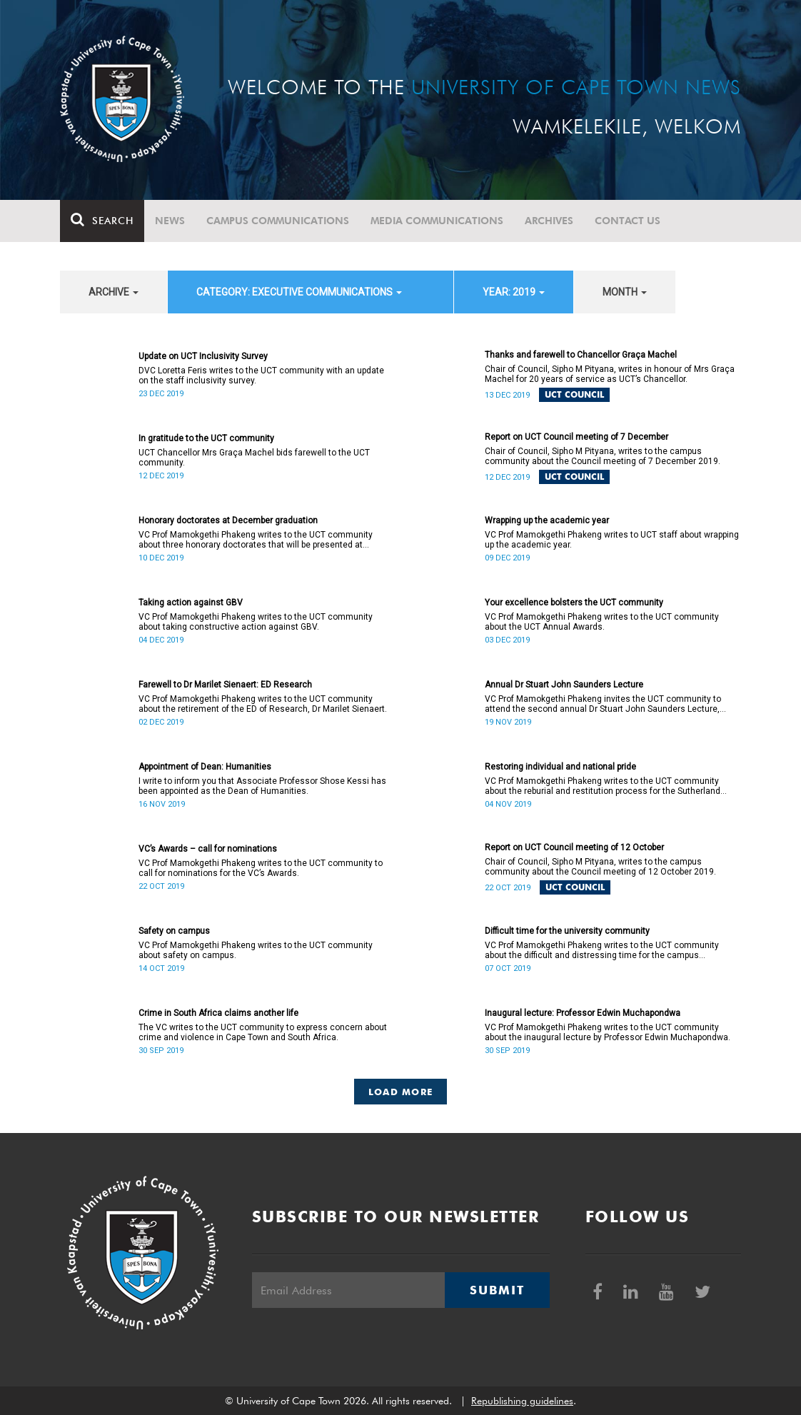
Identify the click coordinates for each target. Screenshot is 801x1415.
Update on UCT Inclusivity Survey (203, 356)
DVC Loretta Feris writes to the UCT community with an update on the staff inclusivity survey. (261, 376)
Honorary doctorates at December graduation (228, 520)
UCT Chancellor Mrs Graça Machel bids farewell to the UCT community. (254, 458)
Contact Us (627, 220)
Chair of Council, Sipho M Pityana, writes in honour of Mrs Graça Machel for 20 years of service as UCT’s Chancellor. (610, 374)
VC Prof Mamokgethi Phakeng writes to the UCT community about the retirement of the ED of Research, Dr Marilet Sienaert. (262, 704)
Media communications (437, 220)
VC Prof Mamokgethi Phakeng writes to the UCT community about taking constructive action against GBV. (255, 622)
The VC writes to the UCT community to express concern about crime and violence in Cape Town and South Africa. (262, 1032)
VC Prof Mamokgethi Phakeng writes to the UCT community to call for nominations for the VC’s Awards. (260, 868)
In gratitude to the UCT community (206, 438)
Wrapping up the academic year (547, 520)
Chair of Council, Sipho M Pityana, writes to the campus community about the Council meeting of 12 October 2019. (600, 867)
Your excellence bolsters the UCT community (574, 603)
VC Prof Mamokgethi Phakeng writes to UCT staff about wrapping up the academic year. (612, 540)
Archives (549, 220)
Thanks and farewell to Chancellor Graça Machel (581, 355)
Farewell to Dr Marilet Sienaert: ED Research (225, 685)
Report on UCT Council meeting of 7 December (576, 437)
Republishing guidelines (522, 1400)
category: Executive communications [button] (299, 292)
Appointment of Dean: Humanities (204, 767)
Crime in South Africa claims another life (218, 1013)
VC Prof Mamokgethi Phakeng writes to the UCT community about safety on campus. (255, 950)
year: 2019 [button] (514, 292)
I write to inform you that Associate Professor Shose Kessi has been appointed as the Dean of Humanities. (262, 786)
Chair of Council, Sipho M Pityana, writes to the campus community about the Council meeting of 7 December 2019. (602, 456)
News (170, 220)
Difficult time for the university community (567, 931)
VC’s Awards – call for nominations (207, 849)
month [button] (625, 292)
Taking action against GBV (190, 603)
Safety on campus (174, 931)
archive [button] (113, 292)
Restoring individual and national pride (560, 767)
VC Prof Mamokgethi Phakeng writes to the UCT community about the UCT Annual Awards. (602, 622)
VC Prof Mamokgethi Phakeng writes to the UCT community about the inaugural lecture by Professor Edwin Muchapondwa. (607, 1032)
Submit (497, 1290)
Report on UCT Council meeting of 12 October (574, 847)
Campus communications (277, 220)
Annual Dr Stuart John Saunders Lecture (564, 685)
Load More (400, 1091)
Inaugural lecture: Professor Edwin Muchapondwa (582, 1013)
